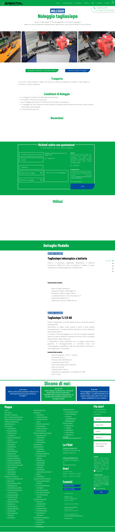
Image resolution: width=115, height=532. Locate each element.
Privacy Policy (77, 162)
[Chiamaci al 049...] (72, 486)
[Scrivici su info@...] (72, 489)
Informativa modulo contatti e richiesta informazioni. (80, 177)
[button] (99, 3)
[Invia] (82, 186)
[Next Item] (114, 46)
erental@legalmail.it (72, 514)
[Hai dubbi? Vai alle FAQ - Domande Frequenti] (42, 70)
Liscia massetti (12, 495)
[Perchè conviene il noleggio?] (77, 70)
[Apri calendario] (41, 173)
